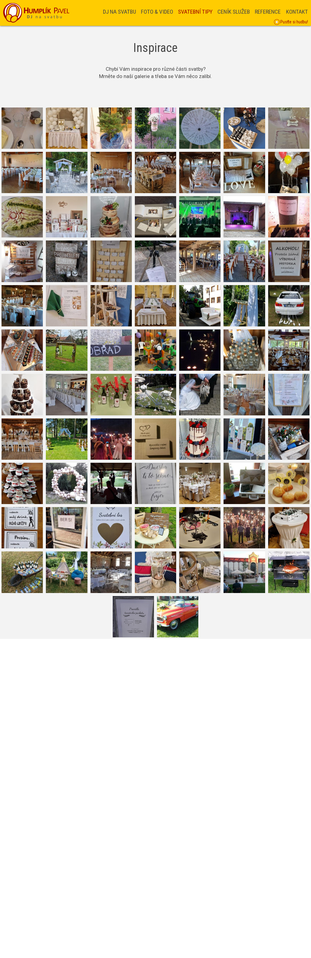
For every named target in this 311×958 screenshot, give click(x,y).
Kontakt (297, 11)
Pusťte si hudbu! (291, 22)
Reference (268, 11)
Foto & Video (157, 11)
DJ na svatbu (119, 11)
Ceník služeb (233, 11)
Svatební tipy (195, 11)
